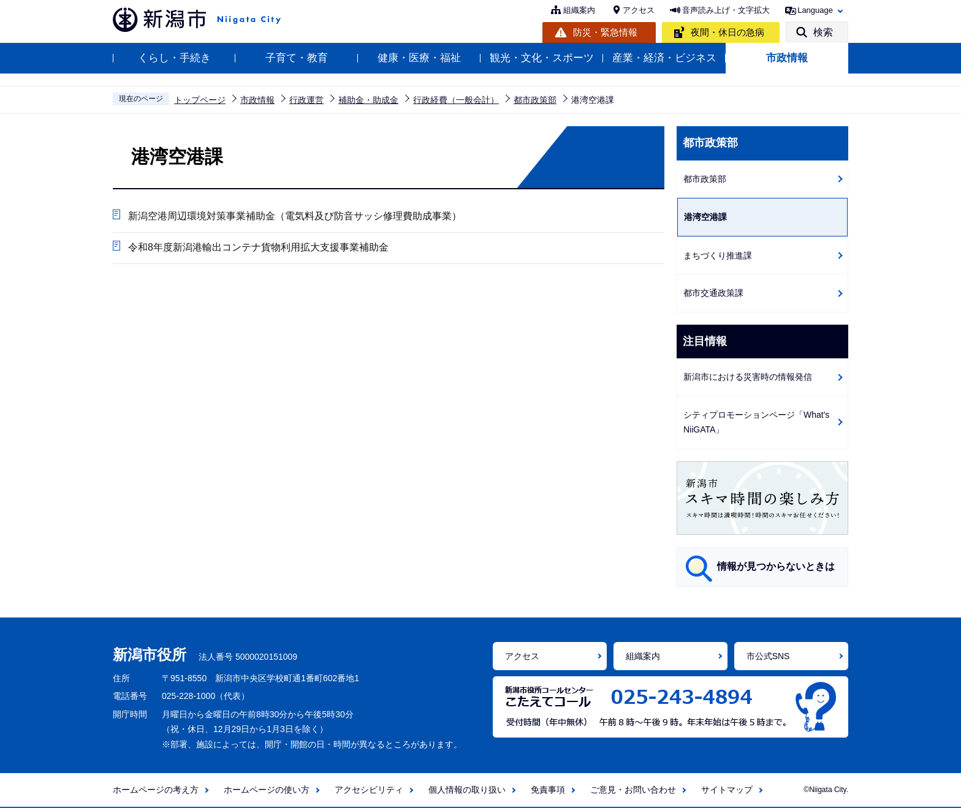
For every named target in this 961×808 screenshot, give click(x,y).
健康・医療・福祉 (419, 58)
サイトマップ (727, 790)
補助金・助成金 (368, 100)
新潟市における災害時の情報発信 (747, 377)
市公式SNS (768, 656)
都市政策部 (535, 100)
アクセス (639, 10)
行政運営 (306, 100)
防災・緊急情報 (605, 32)
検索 (823, 32)
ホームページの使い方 (267, 790)
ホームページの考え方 (156, 790)
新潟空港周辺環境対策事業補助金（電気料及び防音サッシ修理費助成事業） (295, 216)
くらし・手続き (174, 58)
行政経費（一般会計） (456, 100)
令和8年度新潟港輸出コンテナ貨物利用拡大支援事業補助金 (258, 247)
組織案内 (579, 10)
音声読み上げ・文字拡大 (726, 10)
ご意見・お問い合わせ (633, 790)
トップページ (200, 100)
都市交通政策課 (713, 293)
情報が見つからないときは (776, 566)
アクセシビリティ (369, 790)
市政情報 (787, 58)
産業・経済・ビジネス (664, 58)
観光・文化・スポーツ (542, 58)
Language (815, 10)
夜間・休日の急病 (727, 32)
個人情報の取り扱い (467, 790)
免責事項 (548, 790)
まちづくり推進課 (717, 255)
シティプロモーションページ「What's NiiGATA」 (756, 422)
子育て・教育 (296, 58)
